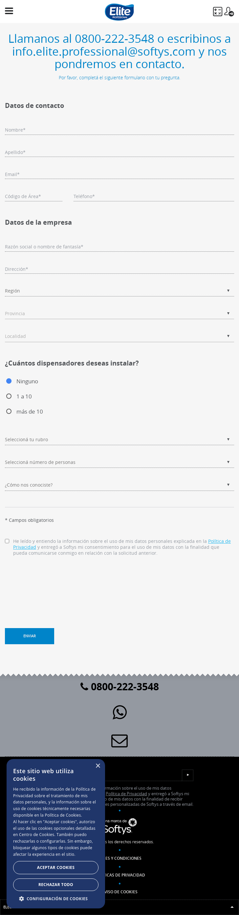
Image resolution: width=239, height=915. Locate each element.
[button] (55, 898)
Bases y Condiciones (119, 858)
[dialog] (56, 833)
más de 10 (29, 411)
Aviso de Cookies (120, 892)
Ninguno (27, 381)
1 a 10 (24, 396)
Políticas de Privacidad (119, 875)
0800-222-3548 (119, 686)
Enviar (29, 635)
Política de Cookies (63, 815)
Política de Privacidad (126, 794)
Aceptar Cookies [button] (56, 867)
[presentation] (55, 585)
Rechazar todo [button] (55, 884)
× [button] (97, 766)
